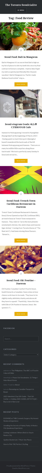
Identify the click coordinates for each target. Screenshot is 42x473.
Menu (22, 10)
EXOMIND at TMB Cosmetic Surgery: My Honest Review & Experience (20, 419)
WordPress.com (23, 468)
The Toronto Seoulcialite (21, 4)
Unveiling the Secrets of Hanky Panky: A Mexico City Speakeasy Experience (20, 427)
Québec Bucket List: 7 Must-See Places (17, 440)
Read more (21, 84)
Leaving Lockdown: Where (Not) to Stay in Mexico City (18, 434)
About (17, 385)
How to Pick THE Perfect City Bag (15, 444)
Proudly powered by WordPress (17, 466)
